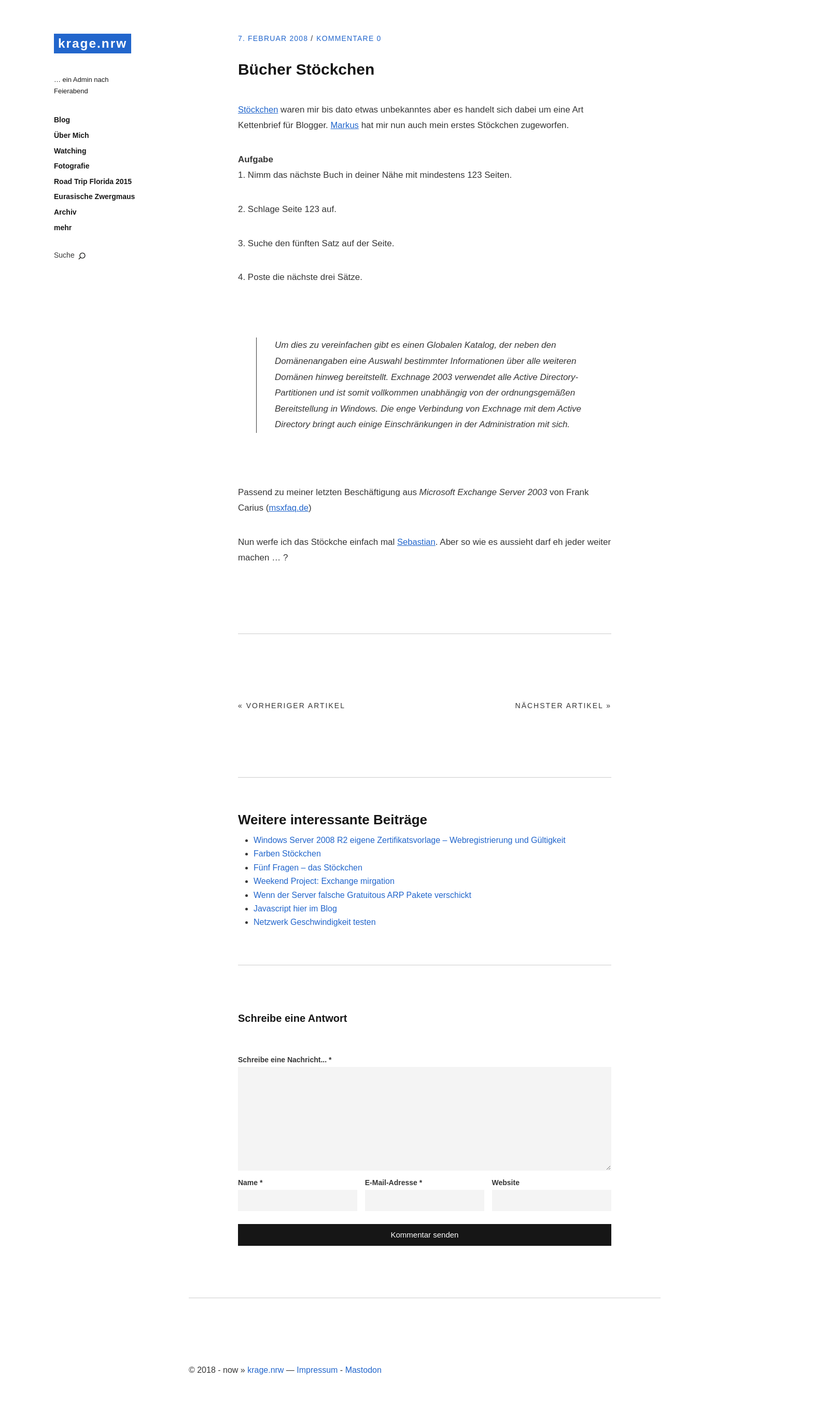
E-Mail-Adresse (394, 1182)
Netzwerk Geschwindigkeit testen (315, 922)
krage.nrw (94, 43)
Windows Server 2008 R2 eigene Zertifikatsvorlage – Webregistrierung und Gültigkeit (410, 840)
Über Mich (71, 137)
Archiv (65, 213)
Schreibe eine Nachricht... (285, 1060)
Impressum (317, 1370)
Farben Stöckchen (287, 853)
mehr (63, 228)
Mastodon (363, 1370)
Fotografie (71, 167)
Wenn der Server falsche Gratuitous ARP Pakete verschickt (362, 895)
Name (250, 1182)
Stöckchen (258, 110)
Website (506, 1182)
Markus (345, 125)
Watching (70, 152)
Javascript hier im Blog (295, 908)
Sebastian (417, 542)
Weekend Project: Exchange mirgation (324, 881)
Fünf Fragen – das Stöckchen (308, 867)
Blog (62, 121)
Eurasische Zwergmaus (94, 198)
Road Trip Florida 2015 (93, 182)
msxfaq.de (289, 508)
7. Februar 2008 (276, 38)
